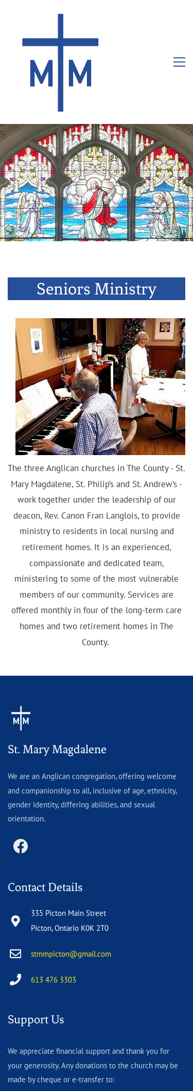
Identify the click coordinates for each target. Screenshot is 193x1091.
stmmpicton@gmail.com (71, 876)
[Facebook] (20, 768)
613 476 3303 (53, 902)
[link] (100, 248)
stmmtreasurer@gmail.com (52, 1016)
